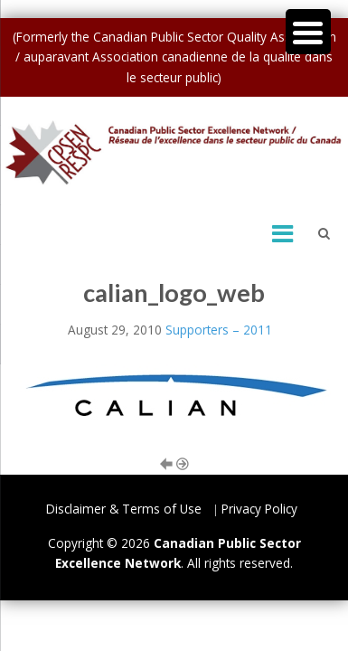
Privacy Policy (259, 508)
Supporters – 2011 (218, 329)
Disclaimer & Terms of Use (124, 508)
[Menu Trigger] (308, 31)
